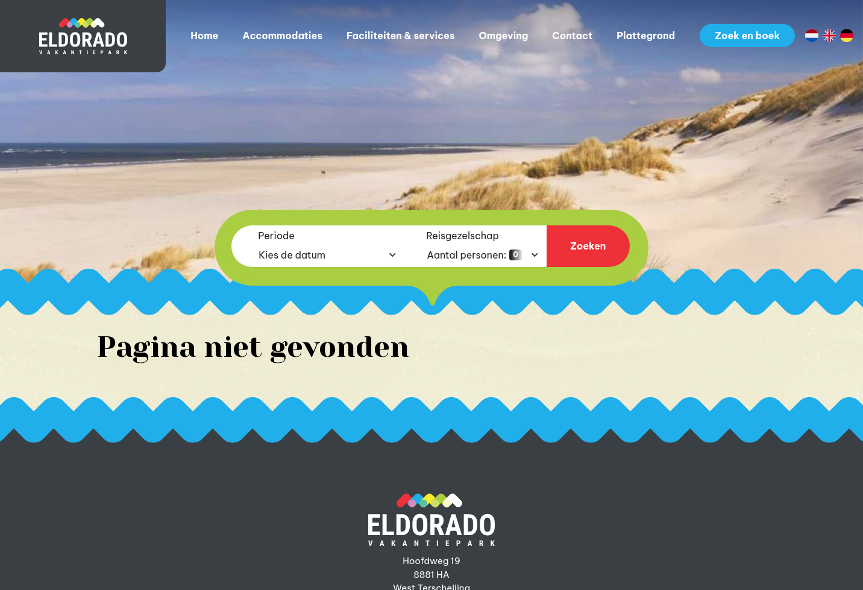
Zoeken (588, 246)
